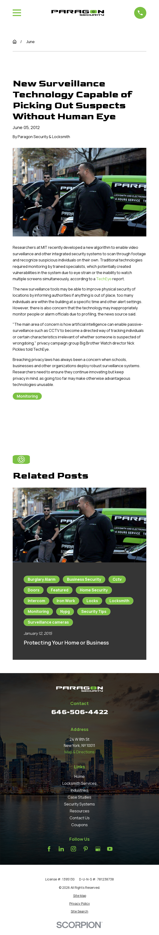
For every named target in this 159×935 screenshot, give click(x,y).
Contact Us (80, 817)
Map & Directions (79, 752)
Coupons (79, 824)
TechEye (104, 278)
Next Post (78, 419)
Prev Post (33, 419)
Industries (79, 790)
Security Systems (79, 804)
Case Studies (79, 797)
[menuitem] (79, 896)
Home (79, 776)
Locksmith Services (79, 783)
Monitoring (27, 396)
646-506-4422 (79, 712)
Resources (79, 811)
